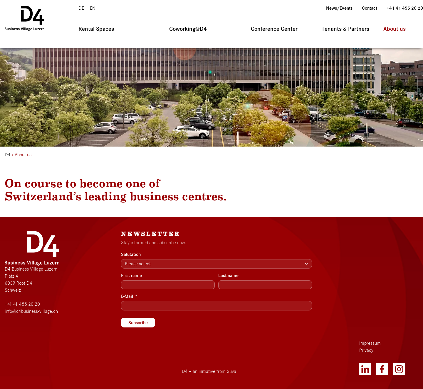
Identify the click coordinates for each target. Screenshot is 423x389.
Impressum (370, 343)
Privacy (366, 350)
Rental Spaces (96, 29)
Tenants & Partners (345, 29)
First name (131, 275)
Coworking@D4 (188, 29)
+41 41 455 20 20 (405, 8)
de (81, 8)
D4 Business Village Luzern (31, 269)
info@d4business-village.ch (31, 311)
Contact (369, 8)
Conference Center (274, 29)
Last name (228, 275)
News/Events (339, 8)
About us (394, 29)
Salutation (131, 254)
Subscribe (138, 322)
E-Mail (129, 296)
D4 (8, 155)
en (92, 8)
